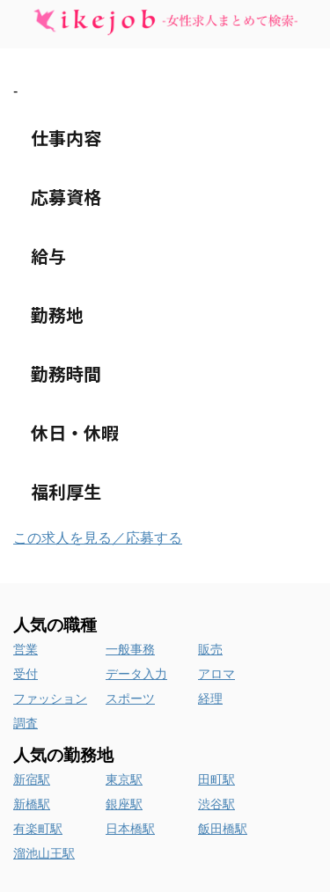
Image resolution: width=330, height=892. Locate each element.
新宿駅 (31, 779)
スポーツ (130, 698)
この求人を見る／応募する (97, 537)
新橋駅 (31, 804)
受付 (25, 674)
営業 (25, 649)
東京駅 (124, 779)
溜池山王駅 (44, 853)
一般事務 (130, 649)
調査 (25, 723)
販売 (210, 649)
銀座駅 (124, 804)
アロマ (216, 674)
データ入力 (136, 674)
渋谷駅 (216, 804)
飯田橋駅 (222, 829)
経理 (210, 698)
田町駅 (216, 779)
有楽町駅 (37, 829)
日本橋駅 (130, 829)
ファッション (50, 698)
